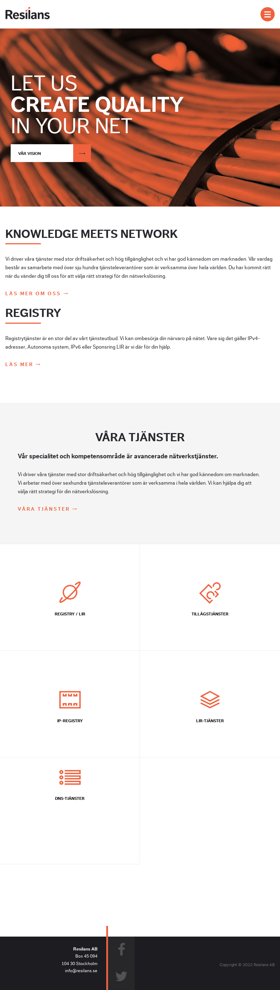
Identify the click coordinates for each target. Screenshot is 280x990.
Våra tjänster (45, 509)
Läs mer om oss (34, 293)
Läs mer (20, 364)
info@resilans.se (81, 971)
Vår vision (54, 153)
